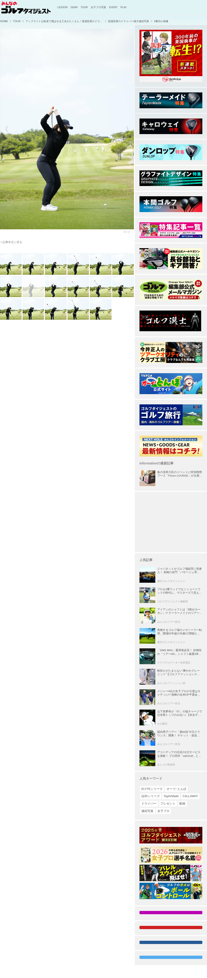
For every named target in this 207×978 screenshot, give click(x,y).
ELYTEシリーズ (152, 789)
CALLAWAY (190, 796)
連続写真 (147, 811)
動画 (182, 803)
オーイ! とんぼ (176, 789)
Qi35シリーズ (150, 796)
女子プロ (163, 811)
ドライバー (148, 803)
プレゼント (168, 803)
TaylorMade (171, 796)
